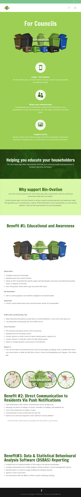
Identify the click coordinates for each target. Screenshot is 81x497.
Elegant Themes (36, 494)
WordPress (56, 494)
